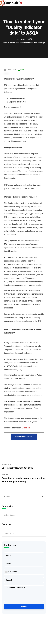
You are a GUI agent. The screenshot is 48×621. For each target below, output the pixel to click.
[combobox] (6, 572)
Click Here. (26, 428)
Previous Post (6, 464)
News (23, 39)
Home (16, 39)
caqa (22, 70)
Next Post (5, 475)
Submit (24, 606)
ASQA (29, 39)
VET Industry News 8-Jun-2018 (17, 468)
